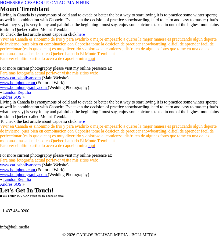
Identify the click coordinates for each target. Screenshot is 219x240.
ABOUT (40, 2)
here (81, 34)
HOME (6, 2)
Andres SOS (10, 97)
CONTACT (57, 2)
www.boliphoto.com (18, 82)
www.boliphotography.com (24, 87)
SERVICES (23, 2)
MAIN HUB (78, 2)
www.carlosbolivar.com (20, 78)
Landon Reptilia (17, 92)
